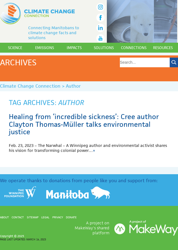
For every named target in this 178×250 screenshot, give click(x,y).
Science (15, 47)
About (4, 217)
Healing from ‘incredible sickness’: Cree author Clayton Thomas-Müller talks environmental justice (84, 124)
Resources (163, 47)
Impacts (74, 47)
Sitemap (32, 217)
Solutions (104, 47)
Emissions (44, 47)
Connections (133, 47)
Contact (18, 217)
